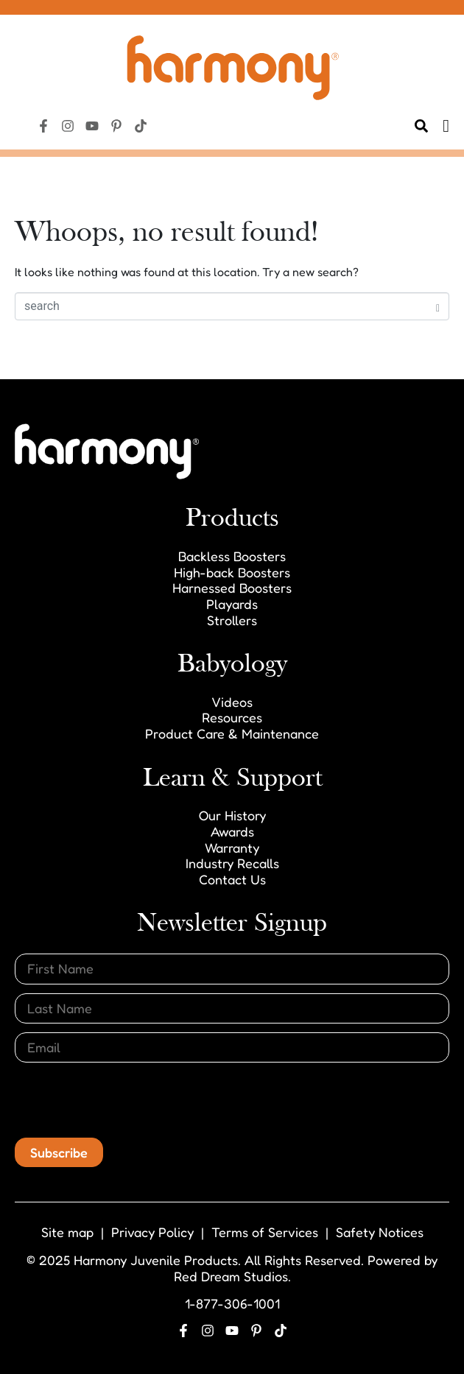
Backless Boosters (232, 556)
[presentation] (127, 1100)
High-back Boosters (232, 572)
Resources (232, 717)
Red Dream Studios (231, 1276)
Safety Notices (379, 1232)
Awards (232, 831)
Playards (232, 604)
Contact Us (232, 879)
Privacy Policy (152, 1232)
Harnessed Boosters (232, 587)
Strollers (232, 620)
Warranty (232, 847)
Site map (67, 1232)
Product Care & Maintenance (232, 733)
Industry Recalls (232, 863)
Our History (232, 815)
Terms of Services (264, 1232)
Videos (232, 702)
